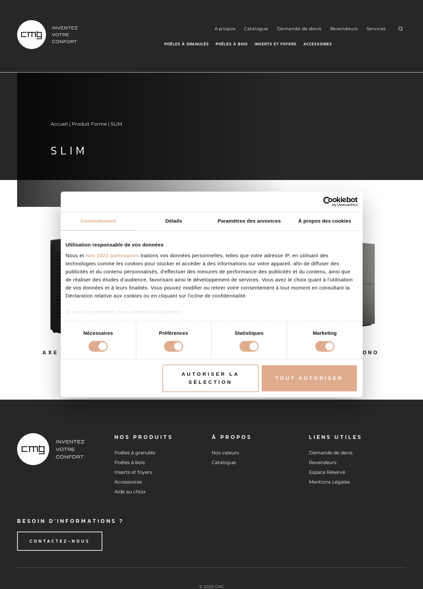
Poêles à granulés (186, 44)
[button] (400, 28)
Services (376, 28)
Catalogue (256, 28)
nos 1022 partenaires (112, 255)
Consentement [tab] (98, 221)
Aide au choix (130, 492)
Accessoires (317, 44)
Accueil (59, 124)
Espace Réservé (327, 472)
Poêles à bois (232, 44)
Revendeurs (344, 28)
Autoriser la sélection (210, 378)
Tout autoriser (309, 378)
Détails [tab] (173, 221)
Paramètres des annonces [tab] (249, 221)
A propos (225, 28)
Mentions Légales (329, 482)
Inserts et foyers (276, 44)
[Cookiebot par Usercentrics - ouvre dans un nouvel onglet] (328, 201)
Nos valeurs (225, 453)
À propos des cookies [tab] (324, 221)
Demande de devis (299, 28)
